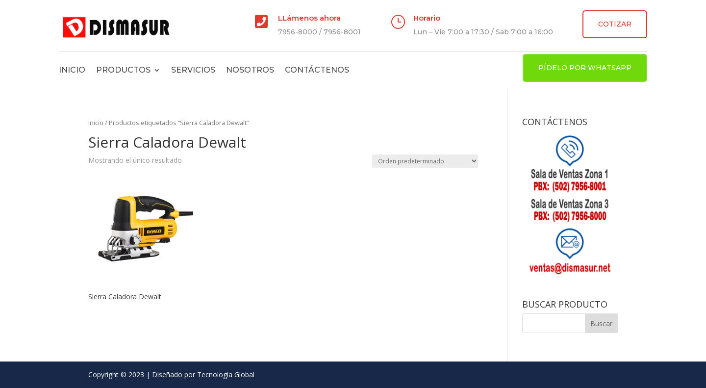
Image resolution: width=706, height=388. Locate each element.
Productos (123, 70)
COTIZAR (614, 24)
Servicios (193, 70)
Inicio (72, 70)
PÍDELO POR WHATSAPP (584, 67)
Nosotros (250, 70)
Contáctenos (317, 70)
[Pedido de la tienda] (425, 161)
